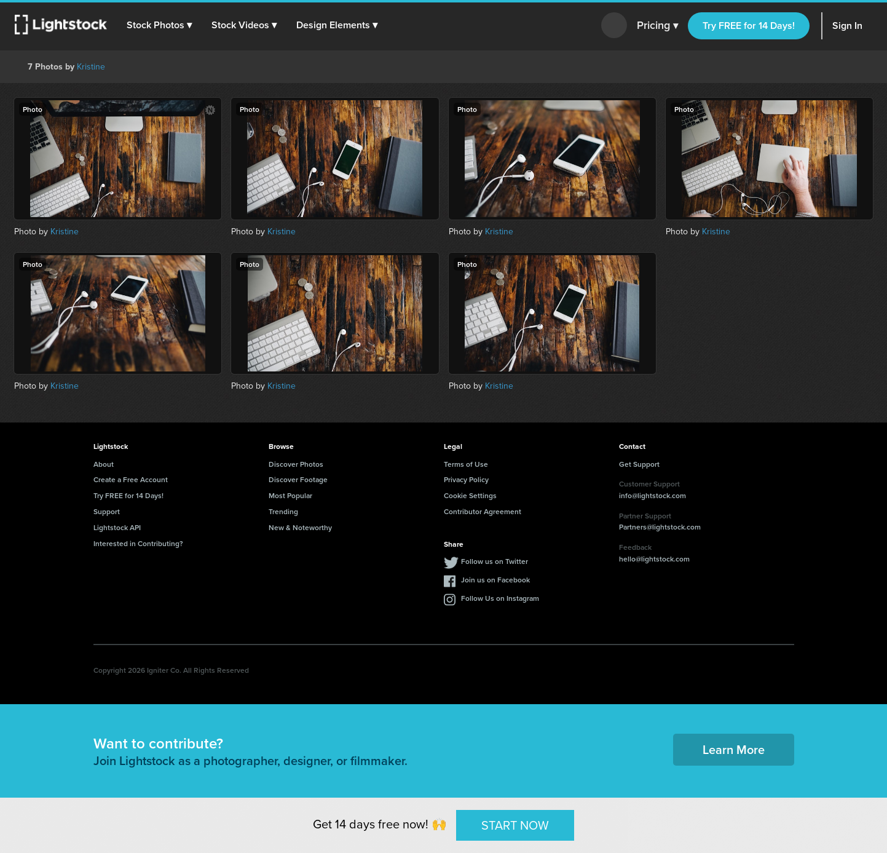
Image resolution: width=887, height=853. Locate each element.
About (103, 464)
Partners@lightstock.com (660, 527)
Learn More (734, 749)
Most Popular (290, 495)
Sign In (847, 25)
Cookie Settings (470, 495)
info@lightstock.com (652, 495)
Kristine (91, 66)
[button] (159, 25)
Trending (283, 511)
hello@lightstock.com (654, 558)
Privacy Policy (466, 479)
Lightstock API (117, 527)
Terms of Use (466, 464)
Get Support (639, 464)
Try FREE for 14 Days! (749, 25)
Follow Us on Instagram (500, 598)
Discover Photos (296, 464)
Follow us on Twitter (494, 561)
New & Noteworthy (300, 527)
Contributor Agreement (482, 511)
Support (106, 511)
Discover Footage (298, 479)
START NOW (515, 824)
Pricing (657, 25)
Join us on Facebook (495, 579)
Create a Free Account (130, 479)
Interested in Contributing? (138, 543)
